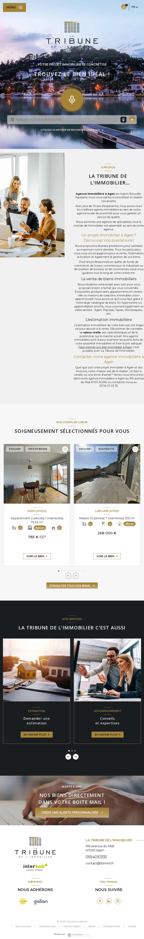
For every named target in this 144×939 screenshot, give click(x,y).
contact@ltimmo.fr (100, 863)
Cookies (132, 926)
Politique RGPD (111, 926)
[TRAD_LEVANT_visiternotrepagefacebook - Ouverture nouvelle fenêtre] (100, 901)
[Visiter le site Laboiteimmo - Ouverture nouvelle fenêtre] (78, 935)
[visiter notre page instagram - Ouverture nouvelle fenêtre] (118, 901)
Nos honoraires (23, 926)
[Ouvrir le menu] (14, 7)
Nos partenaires (47, 926)
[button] (76, 576)
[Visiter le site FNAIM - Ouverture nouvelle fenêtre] (23, 901)
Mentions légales (72, 926)
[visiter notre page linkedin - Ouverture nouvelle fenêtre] (109, 901)
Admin (92, 926)
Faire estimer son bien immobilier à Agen (105, 347)
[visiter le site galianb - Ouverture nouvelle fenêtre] (41, 901)
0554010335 (96, 857)
